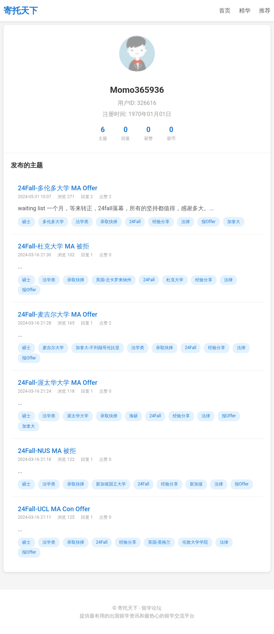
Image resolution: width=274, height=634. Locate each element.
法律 (185, 221)
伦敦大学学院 (195, 542)
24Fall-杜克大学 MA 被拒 (53, 246)
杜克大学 (174, 279)
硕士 (26, 221)
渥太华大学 (77, 415)
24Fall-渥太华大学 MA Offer (57, 382)
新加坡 (196, 484)
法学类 (82, 221)
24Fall (135, 221)
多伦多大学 (53, 221)
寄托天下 (21, 11)
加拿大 (233, 221)
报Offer (208, 221)
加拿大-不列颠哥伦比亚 (98, 347)
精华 (244, 10)
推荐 (264, 10)
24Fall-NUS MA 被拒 (47, 450)
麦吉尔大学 (53, 347)
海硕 (133, 415)
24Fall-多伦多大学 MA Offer (57, 188)
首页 (224, 10)
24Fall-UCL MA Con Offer (54, 509)
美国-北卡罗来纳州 (113, 279)
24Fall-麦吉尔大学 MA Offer (57, 314)
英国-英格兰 (159, 542)
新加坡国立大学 (111, 484)
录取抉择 (108, 221)
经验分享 (160, 221)
